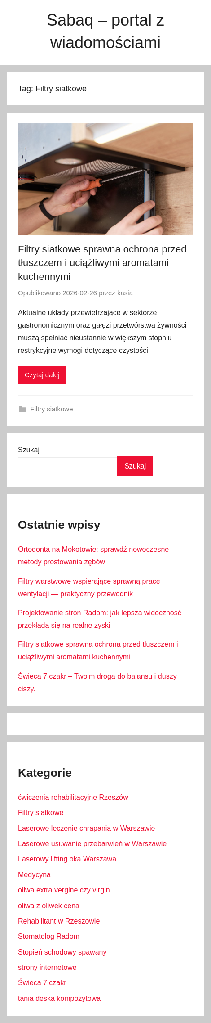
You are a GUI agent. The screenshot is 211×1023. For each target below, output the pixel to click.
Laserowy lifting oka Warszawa (67, 859)
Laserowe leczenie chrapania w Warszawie (86, 828)
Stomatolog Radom (48, 936)
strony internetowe (47, 967)
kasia (125, 293)
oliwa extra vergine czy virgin (64, 890)
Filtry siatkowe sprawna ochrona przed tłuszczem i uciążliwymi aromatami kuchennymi (102, 263)
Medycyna (34, 875)
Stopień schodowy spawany (62, 952)
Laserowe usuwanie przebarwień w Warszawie (92, 843)
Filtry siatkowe (52, 409)
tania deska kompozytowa (59, 998)
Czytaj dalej (42, 375)
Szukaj (29, 450)
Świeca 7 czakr (42, 983)
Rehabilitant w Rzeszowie (59, 921)
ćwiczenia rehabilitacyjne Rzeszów (73, 797)
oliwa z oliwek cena (48, 906)
